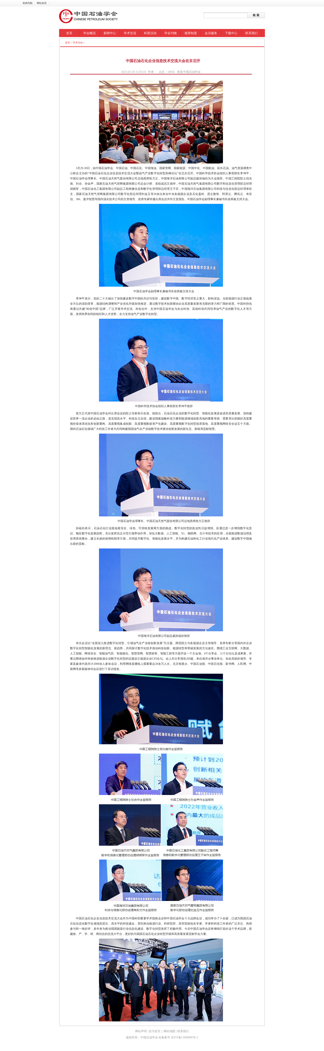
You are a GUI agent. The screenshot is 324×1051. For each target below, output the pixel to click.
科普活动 (150, 33)
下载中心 (231, 33)
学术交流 (130, 33)
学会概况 (89, 33)
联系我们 (251, 33)
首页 (69, 33)
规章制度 (191, 33)
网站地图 (169, 1031)
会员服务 (211, 33)
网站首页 (42, 3)
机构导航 (28, 3)
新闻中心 (110, 33)
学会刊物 (170, 33)
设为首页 (154, 1031)
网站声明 (141, 1031)
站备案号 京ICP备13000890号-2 (178, 1037)
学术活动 (78, 42)
